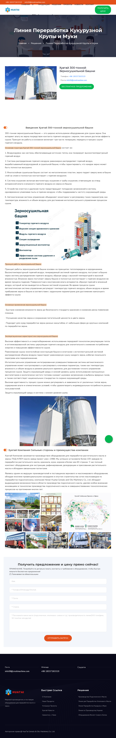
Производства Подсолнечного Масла (92, 697)
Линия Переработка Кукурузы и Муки (92, 706)
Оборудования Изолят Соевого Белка (92, 715)
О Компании (46, 697)
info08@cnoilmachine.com (76, 80)
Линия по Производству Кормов (90, 710)
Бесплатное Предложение (77, 86)
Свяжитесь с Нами (49, 715)
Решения (36, 43)
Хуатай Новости (48, 710)
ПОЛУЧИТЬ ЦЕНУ (103, 9)
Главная (22, 43)
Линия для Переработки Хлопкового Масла (94, 701)
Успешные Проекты (49, 706)
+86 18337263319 (77, 76)
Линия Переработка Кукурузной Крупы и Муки (72, 43)
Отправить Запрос (58, 638)
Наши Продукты (48, 701)
